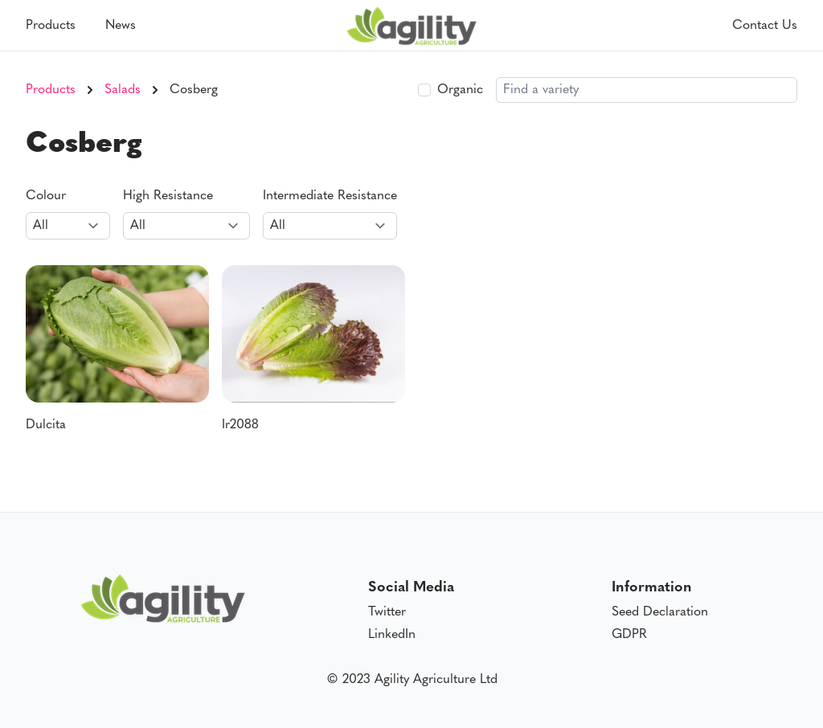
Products (51, 25)
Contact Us (764, 25)
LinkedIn (392, 634)
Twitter (387, 612)
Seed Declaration (660, 612)
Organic (460, 90)
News (120, 25)
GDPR (629, 634)
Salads (122, 90)
